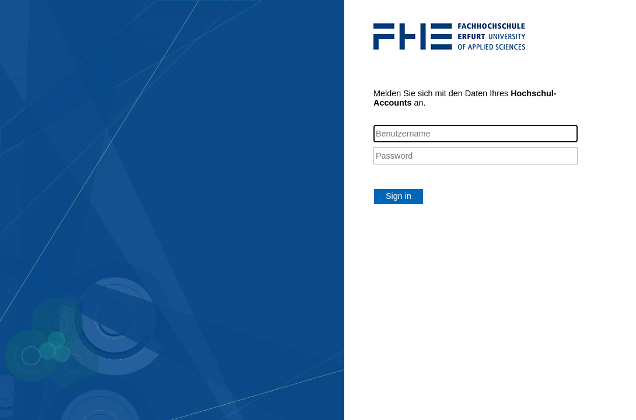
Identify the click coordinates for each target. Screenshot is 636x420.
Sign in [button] (398, 196)
